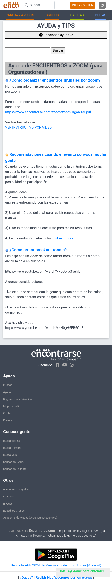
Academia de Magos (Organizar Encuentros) (30, 517)
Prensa (7, 420)
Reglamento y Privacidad (18, 399)
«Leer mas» (64, 238)
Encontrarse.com (42, 531)
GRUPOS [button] (52, 15)
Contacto (8, 413)
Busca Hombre (12, 447)
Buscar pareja (11, 440)
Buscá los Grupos (14, 510)
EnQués (8, 503)
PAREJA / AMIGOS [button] (20, 15)
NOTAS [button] (100, 15)
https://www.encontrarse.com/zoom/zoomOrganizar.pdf (48, 112)
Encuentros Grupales (16, 489)
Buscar (7, 385)
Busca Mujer (10, 454)
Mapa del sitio (11, 406)
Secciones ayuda (56, 35)
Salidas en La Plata (14, 469)
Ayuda (7, 392)
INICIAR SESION (82, 5)
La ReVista (9, 496)
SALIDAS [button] (77, 15)
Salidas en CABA (13, 462)
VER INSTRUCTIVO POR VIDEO (28, 127)
